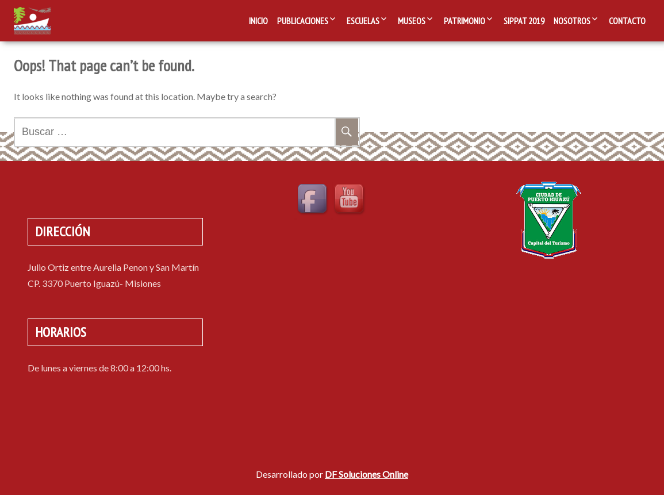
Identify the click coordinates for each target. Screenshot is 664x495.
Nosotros (572, 20)
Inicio (258, 20)
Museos (411, 20)
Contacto (627, 20)
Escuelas (363, 20)
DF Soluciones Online (366, 474)
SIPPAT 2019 (524, 20)
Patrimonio (464, 20)
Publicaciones (302, 20)
